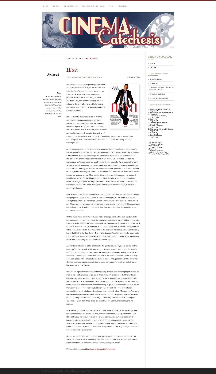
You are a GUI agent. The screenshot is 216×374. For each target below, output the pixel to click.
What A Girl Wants (156, 79)
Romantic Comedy (95, 77)
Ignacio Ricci (86, 371)
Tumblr (152, 63)
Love (53, 108)
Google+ (153, 67)
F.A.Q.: (111, 6)
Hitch (72, 70)
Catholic (46, 99)
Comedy (58, 99)
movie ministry (56, 111)
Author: (55, 6)
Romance (48, 113)
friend (50, 105)
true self (55, 113)
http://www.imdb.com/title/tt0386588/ (100, 349)
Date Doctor (48, 102)
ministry (58, 108)
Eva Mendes (56, 102)
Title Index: (122, 6)
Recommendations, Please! (93, 6)
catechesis (57, 96)
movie (48, 111)
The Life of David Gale (157, 94)
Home (45, 6)
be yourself (49, 96)
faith (46, 105)
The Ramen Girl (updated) (159, 98)
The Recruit (154, 83)
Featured (53, 74)
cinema (52, 99)
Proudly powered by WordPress (53, 371)
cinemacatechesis (81, 77)
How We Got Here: (70, 6)
